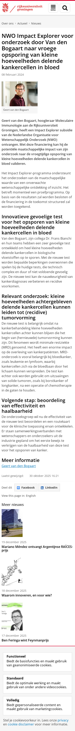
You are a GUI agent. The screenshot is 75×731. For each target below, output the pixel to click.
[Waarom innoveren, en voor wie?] (37, 572)
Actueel (22, 23)
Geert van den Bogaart (19, 466)
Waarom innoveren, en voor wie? (27, 595)
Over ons (8, 23)
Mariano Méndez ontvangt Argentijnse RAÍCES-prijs (37, 548)
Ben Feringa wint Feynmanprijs (25, 640)
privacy (63, 720)
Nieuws (36, 23)
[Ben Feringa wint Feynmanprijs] (37, 616)
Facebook (26, 487)
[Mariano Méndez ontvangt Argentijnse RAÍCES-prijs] (37, 523)
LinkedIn (49, 487)
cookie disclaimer (21, 724)
